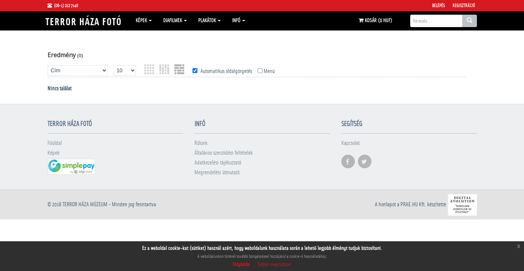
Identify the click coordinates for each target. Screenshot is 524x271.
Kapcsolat (350, 143)
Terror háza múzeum (85, 204)
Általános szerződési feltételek (223, 153)
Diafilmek (175, 20)
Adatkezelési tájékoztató (217, 163)
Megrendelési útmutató (217, 172)
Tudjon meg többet (274, 264)
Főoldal (54, 143)
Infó (238, 20)
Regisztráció (463, 5)
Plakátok (209, 20)
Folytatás (241, 264)
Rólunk (201, 143)
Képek (144, 20)
